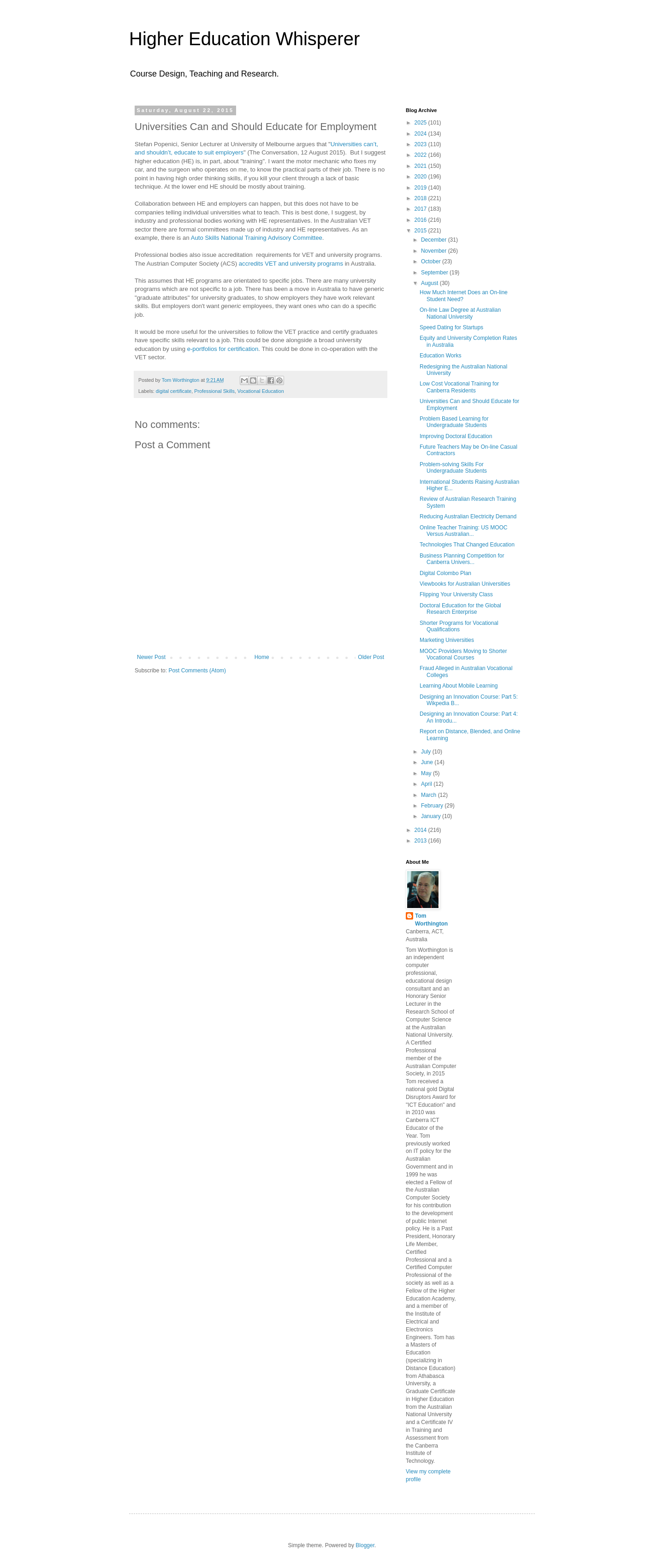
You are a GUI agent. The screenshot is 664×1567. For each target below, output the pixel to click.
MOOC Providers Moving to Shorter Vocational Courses (463, 654)
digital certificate (173, 391)
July (427, 751)
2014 (421, 830)
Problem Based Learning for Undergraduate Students (454, 421)
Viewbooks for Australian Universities (465, 584)
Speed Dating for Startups (451, 327)
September (435, 272)
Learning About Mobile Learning (459, 686)
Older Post (371, 657)
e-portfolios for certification (223, 348)
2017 (421, 209)
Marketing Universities (447, 640)
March (429, 795)
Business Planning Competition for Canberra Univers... (462, 558)
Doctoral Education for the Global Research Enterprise (460, 608)
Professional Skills (214, 391)
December (434, 240)
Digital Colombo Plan (445, 573)
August (430, 283)
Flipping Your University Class (456, 594)
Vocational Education (260, 391)
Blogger (365, 1545)
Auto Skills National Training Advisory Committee (256, 237)
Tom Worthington (431, 920)
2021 (421, 166)
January (431, 816)
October (431, 261)
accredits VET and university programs (291, 263)
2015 (421, 230)
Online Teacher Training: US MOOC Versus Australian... (464, 530)
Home (262, 657)
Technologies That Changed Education (467, 544)
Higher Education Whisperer (244, 39)
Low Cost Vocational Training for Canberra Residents (459, 386)
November (434, 251)
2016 (421, 220)
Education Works (441, 355)
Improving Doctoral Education (456, 436)
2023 (421, 144)
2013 (421, 840)
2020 (421, 176)
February (433, 805)
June (427, 762)
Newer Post (151, 657)
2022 (421, 155)
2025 (421, 122)
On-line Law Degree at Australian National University (460, 313)
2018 (421, 198)
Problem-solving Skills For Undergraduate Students (453, 467)
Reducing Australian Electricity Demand (468, 516)
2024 (421, 134)
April (427, 784)
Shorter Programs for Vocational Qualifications (459, 626)
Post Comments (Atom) (197, 670)
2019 (421, 187)
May (427, 773)
